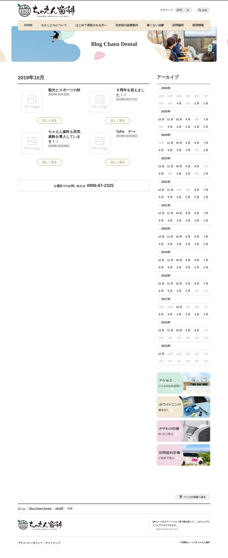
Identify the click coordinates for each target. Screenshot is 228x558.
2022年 (165, 181)
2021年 (165, 205)
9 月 (188, 119)
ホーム (21, 508)
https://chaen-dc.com (167, 529)
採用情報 (198, 25)
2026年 (165, 88)
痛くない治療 (155, 25)
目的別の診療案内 (126, 25)
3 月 (188, 126)
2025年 (165, 111)
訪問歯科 (178, 25)
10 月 (179, 119)
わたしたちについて (54, 25)
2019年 (165, 252)
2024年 (165, 134)
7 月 (205, 119)
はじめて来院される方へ (91, 25)
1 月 (205, 103)
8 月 (197, 142)
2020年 (165, 228)
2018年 (165, 275)
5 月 (170, 126)
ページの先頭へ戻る (194, 497)
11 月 (170, 119)
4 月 (179, 103)
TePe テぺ (125, 132)
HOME (28, 25)
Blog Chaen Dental (40, 508)
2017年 (165, 299)
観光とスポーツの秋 (64, 90)
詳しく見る (50, 120)
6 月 (161, 150)
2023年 (165, 158)
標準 (179, 10)
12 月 (161, 119)
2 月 (197, 103)
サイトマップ (52, 542)
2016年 (165, 322)
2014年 (165, 345)
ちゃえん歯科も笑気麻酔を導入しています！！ (64, 137)
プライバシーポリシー (30, 542)
